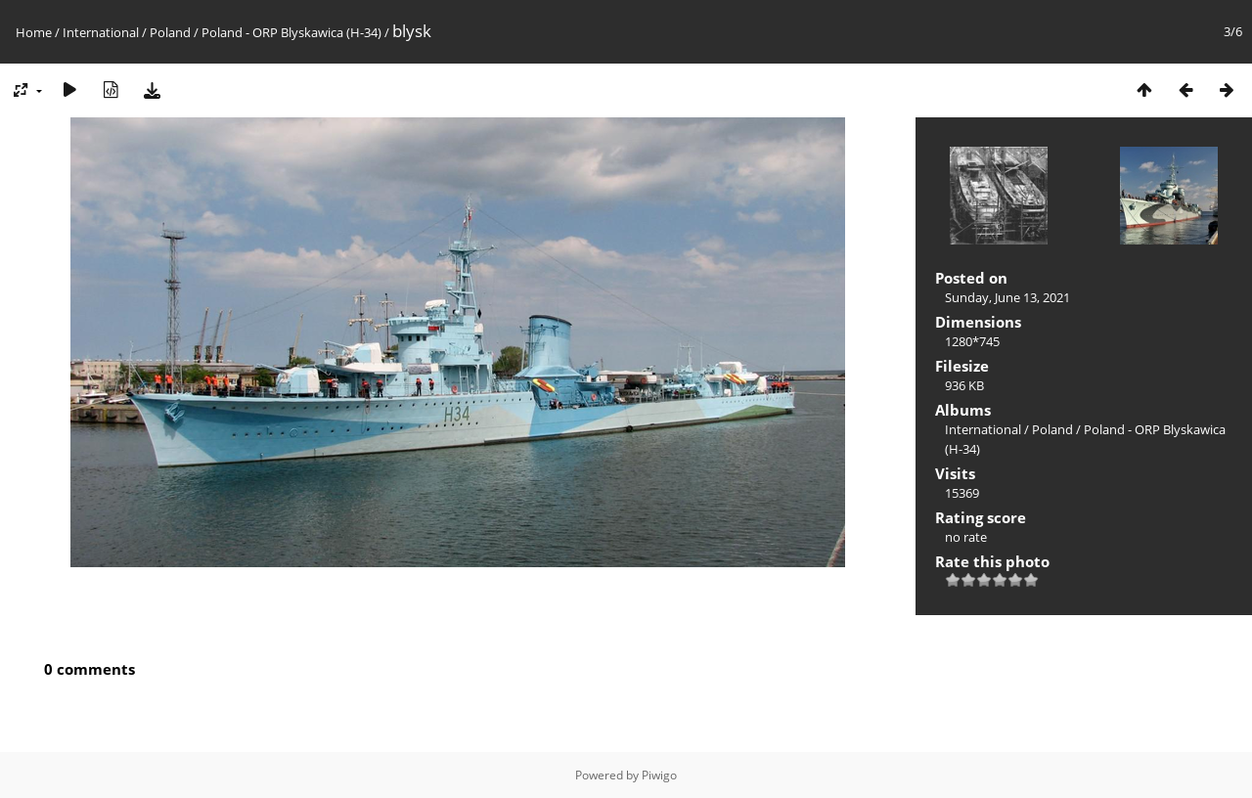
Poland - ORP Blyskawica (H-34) (291, 32)
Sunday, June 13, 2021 (1007, 297)
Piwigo (659, 775)
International (101, 32)
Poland (170, 32)
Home (34, 32)
